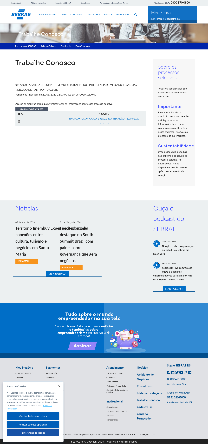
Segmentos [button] (53, 367)
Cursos (63, 14)
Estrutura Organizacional (117, 411)
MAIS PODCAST (174, 288)
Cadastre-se (145, 407)
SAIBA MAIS (23, 261)
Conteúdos (76, 14)
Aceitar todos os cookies (33, 415)
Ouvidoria (66, 46)
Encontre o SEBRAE (63, 3)
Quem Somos (112, 407)
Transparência (112, 420)
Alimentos (50, 377)
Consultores (85, 3)
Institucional (16, 3)
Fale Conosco (82, 46)
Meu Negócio (47, 14)
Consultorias (93, 14)
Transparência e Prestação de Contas (114, 3)
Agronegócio (51, 373)
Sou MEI (19, 377)
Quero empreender (23, 373)
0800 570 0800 (180, 2)
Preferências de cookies (33, 433)
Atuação (110, 415)
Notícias (108, 14)
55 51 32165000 (176, 397)
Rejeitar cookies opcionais (33, 424)
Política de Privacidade (116, 386)
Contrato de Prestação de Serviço (117, 391)
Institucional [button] (114, 401)
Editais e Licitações (38, 3)
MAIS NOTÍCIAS (57, 274)
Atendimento (123, 14)
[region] (33, 412)
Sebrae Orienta (48, 46)
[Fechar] (59, 386)
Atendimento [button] (115, 367)
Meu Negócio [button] (24, 367)
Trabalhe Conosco (148, 400)
